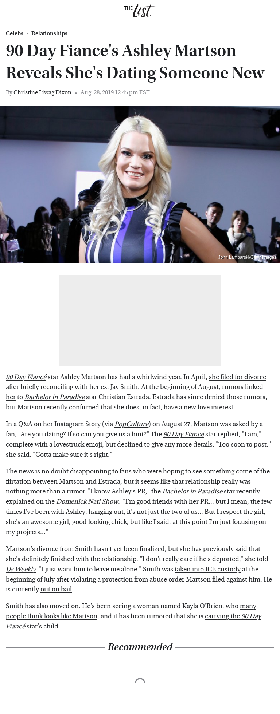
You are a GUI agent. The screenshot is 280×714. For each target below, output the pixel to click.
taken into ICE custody (208, 569)
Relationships (49, 33)
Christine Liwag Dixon (42, 92)
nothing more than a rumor (45, 491)
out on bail (56, 589)
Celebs (14, 33)
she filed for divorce (237, 377)
